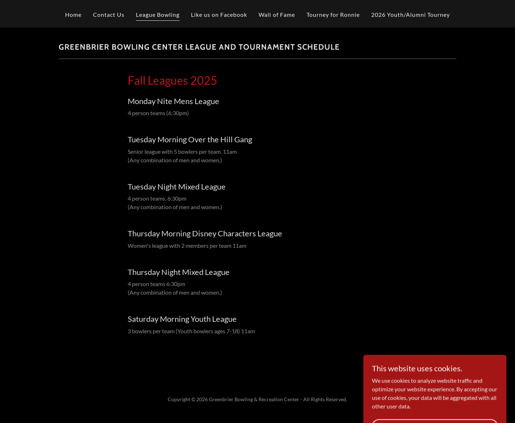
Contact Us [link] (108, 14)
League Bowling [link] (158, 14)
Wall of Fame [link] (277, 14)
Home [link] (73, 14)
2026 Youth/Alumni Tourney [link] (410, 14)
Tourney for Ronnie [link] (333, 14)
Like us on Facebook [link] (219, 14)
